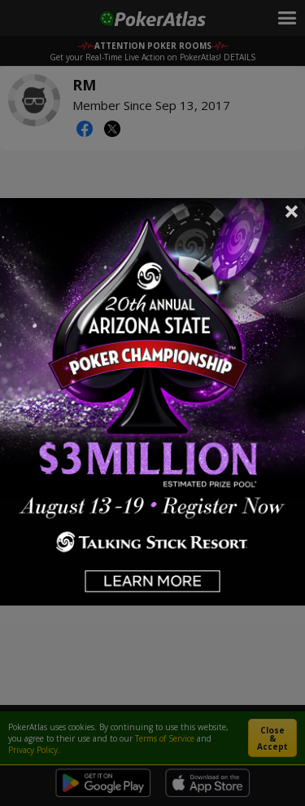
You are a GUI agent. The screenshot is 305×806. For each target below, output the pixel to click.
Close (292, 211)
